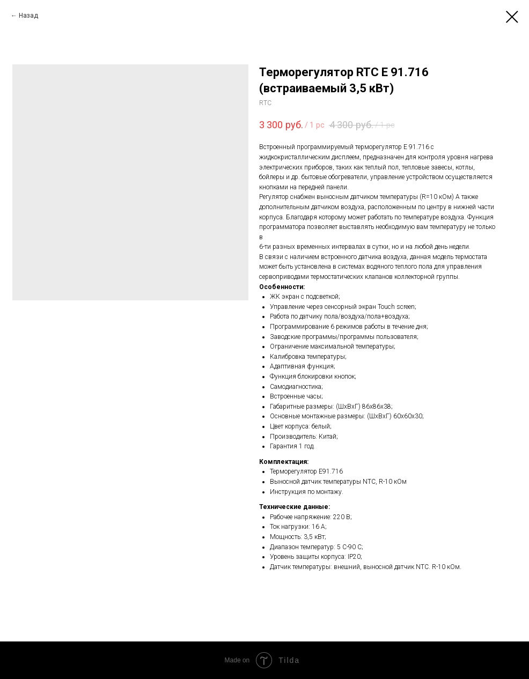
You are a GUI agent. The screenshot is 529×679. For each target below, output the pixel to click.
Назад (28, 15)
